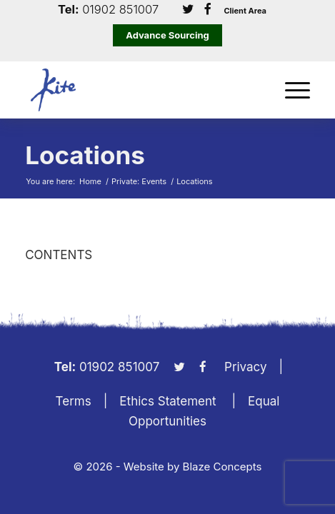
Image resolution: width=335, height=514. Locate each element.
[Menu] (290, 90)
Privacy (245, 367)
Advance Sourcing (167, 35)
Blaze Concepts (222, 466)
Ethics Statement (167, 401)
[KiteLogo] (139, 90)
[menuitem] (290, 90)
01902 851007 (120, 10)
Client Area (245, 11)
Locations (85, 155)
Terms (73, 401)
